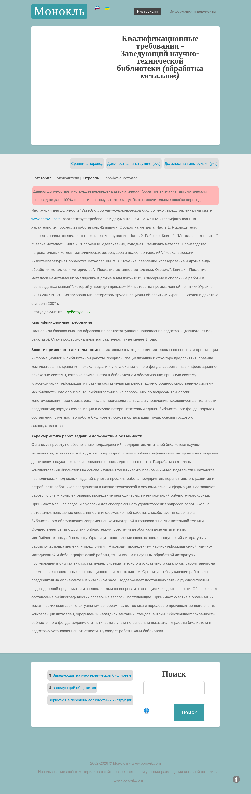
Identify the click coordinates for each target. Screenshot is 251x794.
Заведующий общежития (74, 688)
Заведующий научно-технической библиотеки (92, 675)
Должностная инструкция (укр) (191, 163)
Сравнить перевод (87, 163)
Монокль (59, 11)
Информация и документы (193, 11)
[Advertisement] (125, 112)
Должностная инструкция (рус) (134, 163)
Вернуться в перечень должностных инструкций (90, 700)
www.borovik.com (46, 219)
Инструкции (147, 11)
